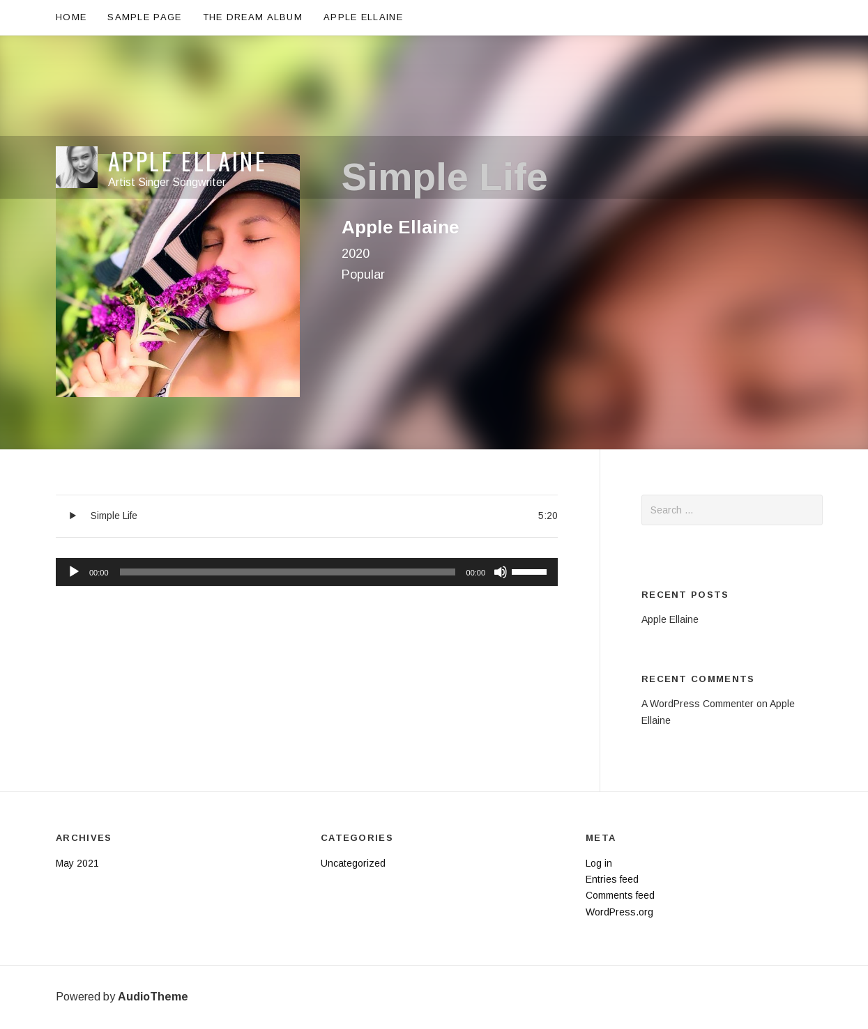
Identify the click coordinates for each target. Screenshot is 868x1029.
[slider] (287, 571)
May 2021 (77, 863)
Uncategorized (353, 863)
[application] (307, 573)
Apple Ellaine (187, 60)
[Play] (74, 572)
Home (71, 17)
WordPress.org (619, 912)
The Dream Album (253, 17)
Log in (599, 863)
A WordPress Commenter (697, 703)
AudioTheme (153, 997)
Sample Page (144, 17)
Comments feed (620, 895)
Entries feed (612, 879)
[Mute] (501, 572)
